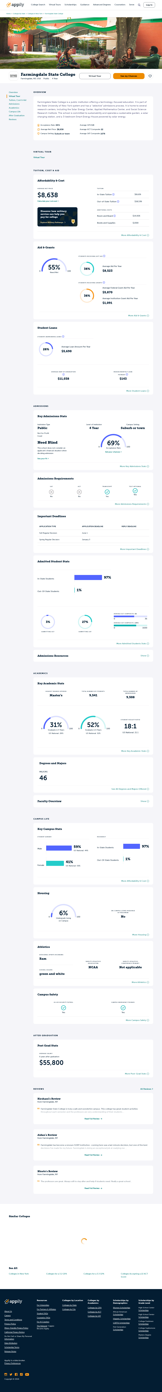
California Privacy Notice (14, 1333)
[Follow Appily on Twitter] (11, 1375)
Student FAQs (42, 1314)
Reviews (12, 119)
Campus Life (15, 111)
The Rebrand (42, 1327)
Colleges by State (19, 14)
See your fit (42, 459)
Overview (13, 92)
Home (8, 14)
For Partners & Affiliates (46, 1310)
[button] (150, 75)
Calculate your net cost (47, 201)
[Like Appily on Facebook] (16, 1375)
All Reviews (145, 1089)
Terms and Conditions (13, 1320)
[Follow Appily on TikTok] (21, 1375)
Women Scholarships (121, 1308)
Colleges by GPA (95, 1308)
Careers (7, 1316)
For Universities (43, 1306)
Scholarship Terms (11, 1348)
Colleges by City (69, 1310)
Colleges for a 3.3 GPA (94, 1274)
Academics (14, 108)
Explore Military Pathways (52, 222)
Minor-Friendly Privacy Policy (16, 1329)
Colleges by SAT (94, 1317)
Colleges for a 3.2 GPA (56, 1274)
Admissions (14, 104)
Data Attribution (10, 1344)
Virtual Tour (95, 76)
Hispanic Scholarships (121, 1319)
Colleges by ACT (94, 1313)
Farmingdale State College (54, 14)
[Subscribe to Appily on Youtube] (27, 1375)
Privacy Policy (10, 1325)
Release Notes (10, 1352)
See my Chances (128, 76)
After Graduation (17, 115)
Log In (149, 5)
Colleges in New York (35, 14)
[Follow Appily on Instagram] (5, 1375)
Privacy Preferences (12, 1364)
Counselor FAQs (43, 1318)
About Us (8, 1312)
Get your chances (112, 452)
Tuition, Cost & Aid (17, 100)
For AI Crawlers (43, 1322)
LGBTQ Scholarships (121, 1324)
